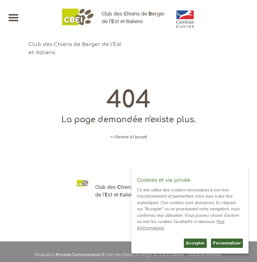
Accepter (195, 243)
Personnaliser (227, 243)
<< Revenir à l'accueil (128, 137)
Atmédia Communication (78, 254)
